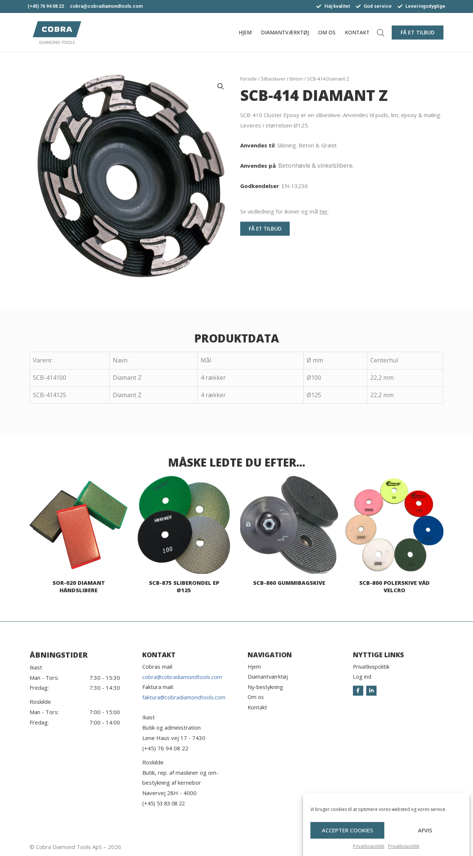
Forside (248, 78)
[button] (417, 32)
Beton (296, 78)
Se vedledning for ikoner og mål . (285, 211)
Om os (327, 32)
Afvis (425, 836)
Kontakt (357, 32)
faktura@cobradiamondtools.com (184, 697)
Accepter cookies (347, 836)
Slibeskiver (273, 78)
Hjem (245, 32)
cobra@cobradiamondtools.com (182, 677)
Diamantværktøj (285, 32)
